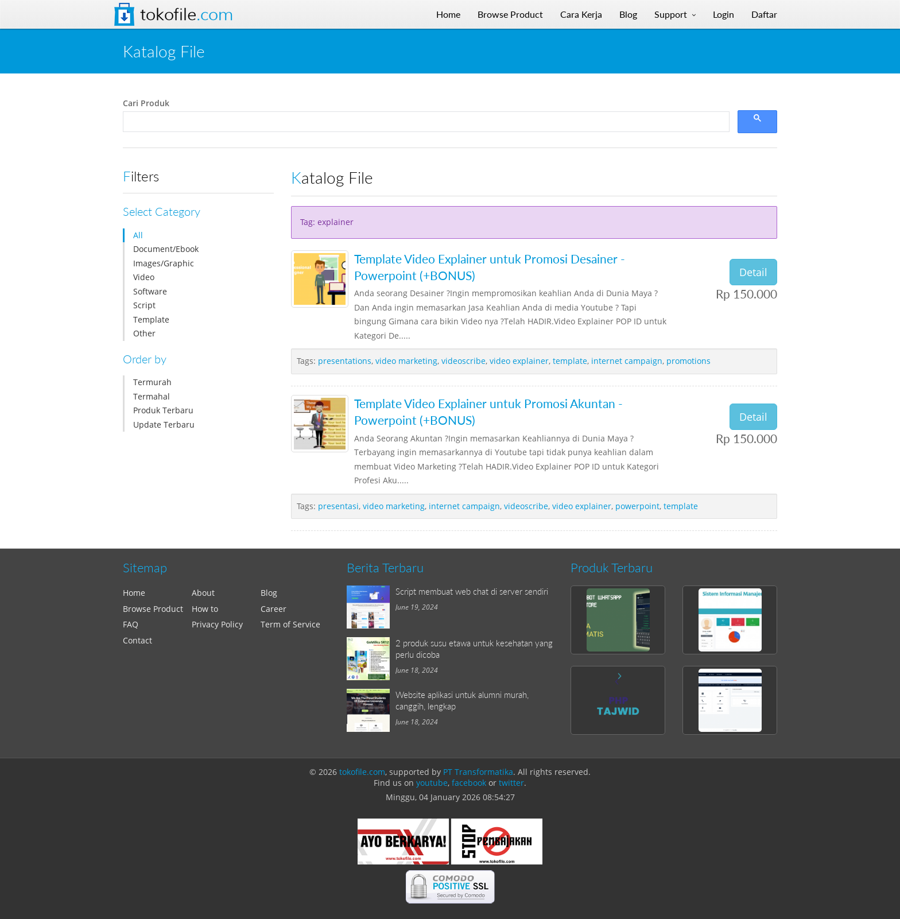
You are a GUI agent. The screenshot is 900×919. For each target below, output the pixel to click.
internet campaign (626, 360)
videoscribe (463, 360)
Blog (269, 592)
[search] (425, 122)
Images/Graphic (163, 263)
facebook (469, 782)
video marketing (406, 360)
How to (205, 608)
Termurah (152, 382)
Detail (753, 272)
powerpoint (637, 506)
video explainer (519, 360)
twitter (511, 782)
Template (151, 319)
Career (273, 608)
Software (150, 291)
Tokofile (186, 14)
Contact (137, 640)
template (570, 360)
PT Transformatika (478, 771)
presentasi (338, 506)
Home (134, 592)
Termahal (151, 396)
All (138, 235)
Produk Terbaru (163, 410)
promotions (688, 360)
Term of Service (290, 624)
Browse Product (153, 608)
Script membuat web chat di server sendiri (471, 591)
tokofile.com (362, 771)
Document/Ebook (166, 248)
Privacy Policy (217, 624)
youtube (432, 782)
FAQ (130, 624)
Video (143, 277)
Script (144, 305)
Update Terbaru (164, 424)
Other (144, 333)
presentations (344, 360)
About (203, 592)
